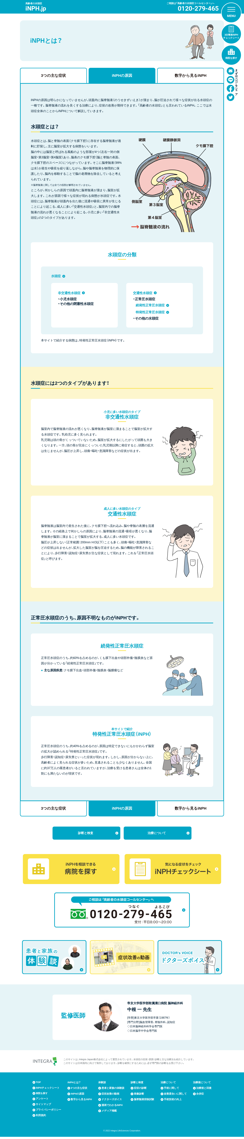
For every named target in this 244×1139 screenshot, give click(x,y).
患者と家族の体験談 (112, 1089)
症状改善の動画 (110, 1095)
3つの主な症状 (53, 75)
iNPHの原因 (122, 75)
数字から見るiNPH (190, 75)
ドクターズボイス (111, 1100)
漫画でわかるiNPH (112, 1106)
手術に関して (171, 1089)
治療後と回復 (203, 1089)
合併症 (200, 1095)
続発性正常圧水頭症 (151, 305)
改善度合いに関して (175, 1095)
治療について (157, 833)
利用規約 (41, 1117)
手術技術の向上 (173, 1100)
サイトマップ (43, 1106)
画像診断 (139, 1095)
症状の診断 (140, 1089)
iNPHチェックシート (48, 1089)
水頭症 (56, 276)
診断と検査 (85, 833)
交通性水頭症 (143, 293)
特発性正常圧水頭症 (151, 312)
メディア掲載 (109, 1112)
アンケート (42, 1100)
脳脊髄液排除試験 (144, 1100)
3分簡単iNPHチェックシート (231, 36)
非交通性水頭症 (70, 293)
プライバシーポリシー (48, 1112)
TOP (38, 1084)
